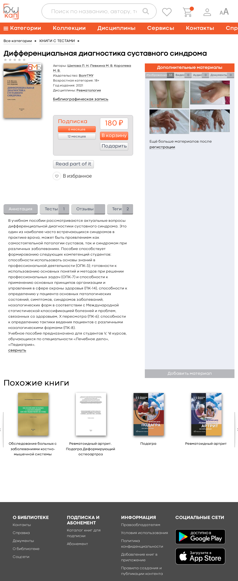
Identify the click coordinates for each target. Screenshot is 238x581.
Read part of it (73, 164)
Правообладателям (140, 525)
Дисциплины (116, 28)
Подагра (148, 443)
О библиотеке (26, 549)
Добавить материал (190, 373)
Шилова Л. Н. (78, 65)
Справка (21, 533)
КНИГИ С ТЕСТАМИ (57, 41)
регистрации (162, 147)
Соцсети (21, 557)
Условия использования (144, 533)
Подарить (114, 146)
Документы (23, 541)
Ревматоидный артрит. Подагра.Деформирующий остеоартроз (90, 449)
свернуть (17, 350)
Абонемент (77, 544)
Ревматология (89, 90)
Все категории (18, 41)
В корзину (114, 136)
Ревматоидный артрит (206, 443)
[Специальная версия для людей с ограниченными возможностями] (224, 12)
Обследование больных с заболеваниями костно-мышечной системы (33, 449)
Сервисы (160, 28)
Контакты (200, 28)
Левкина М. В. (101, 65)
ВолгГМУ (86, 75)
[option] (33, 425)
